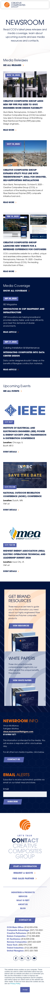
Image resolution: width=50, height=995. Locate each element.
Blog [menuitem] (23, 909)
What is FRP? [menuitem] (22, 901)
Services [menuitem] (23, 897)
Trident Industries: (15, 948)
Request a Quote (23, 873)
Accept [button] (25, 990)
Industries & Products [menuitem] (23, 893)
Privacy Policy (15, 983)
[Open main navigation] (43, 5)
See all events (11, 391)
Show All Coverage (15, 291)
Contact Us (13, 760)
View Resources (21, 626)
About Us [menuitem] (23, 905)
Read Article (9, 332)
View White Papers (22, 681)
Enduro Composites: (16, 936)
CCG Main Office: (15, 927)
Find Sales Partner (23, 879)
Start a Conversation (25, 867)
